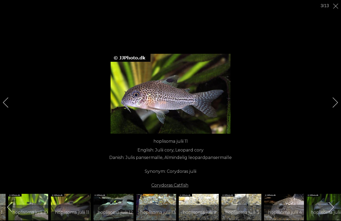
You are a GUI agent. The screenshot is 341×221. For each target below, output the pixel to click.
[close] (336, 6)
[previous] (9, 102)
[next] (331, 102)
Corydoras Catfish (169, 185)
